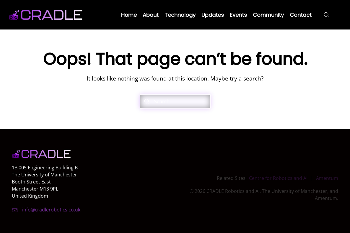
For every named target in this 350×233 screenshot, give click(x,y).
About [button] (151, 15)
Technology (180, 15)
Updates (212, 15)
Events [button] (238, 15)
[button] (326, 14)
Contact (301, 15)
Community (268, 15)
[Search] (175, 101)
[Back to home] (46, 14)
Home (129, 15)
